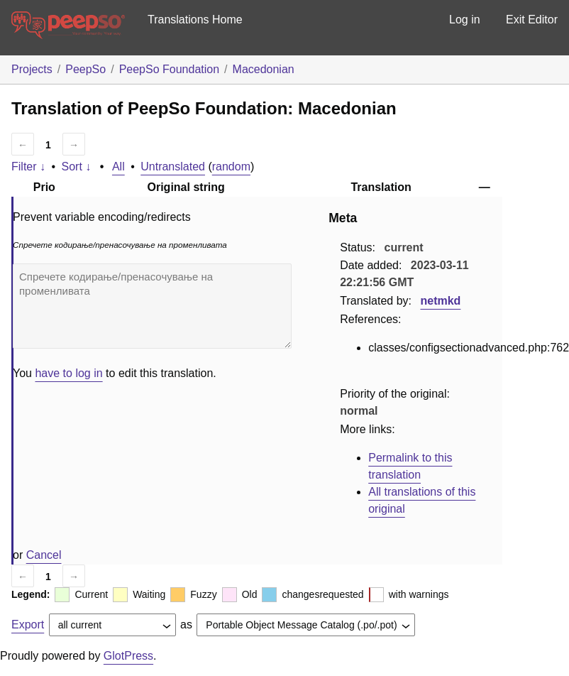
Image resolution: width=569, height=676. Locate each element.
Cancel (44, 555)
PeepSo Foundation (169, 69)
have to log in (68, 373)
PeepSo (85, 69)
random (231, 166)
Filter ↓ (28, 166)
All (118, 166)
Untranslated (172, 166)
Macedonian (263, 69)
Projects (32, 69)
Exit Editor (532, 19)
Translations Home (195, 19)
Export (27, 624)
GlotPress (128, 656)
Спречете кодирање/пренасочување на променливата (152, 306)
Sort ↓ (77, 166)
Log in (464, 19)
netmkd (440, 301)
